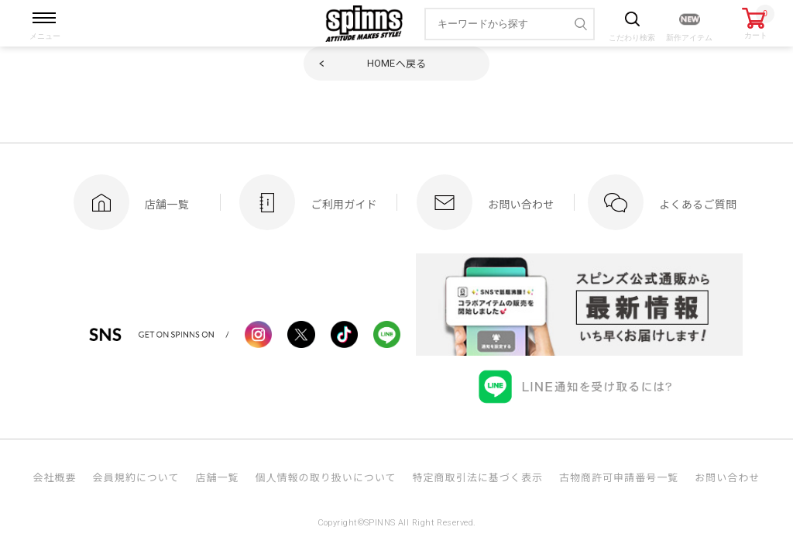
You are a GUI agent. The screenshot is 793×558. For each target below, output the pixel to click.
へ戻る (397, 63)
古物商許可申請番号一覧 (618, 477)
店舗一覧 (217, 477)
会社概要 (54, 477)
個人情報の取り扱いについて (325, 477)
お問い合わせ (727, 477)
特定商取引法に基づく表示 (478, 477)
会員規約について (136, 477)
